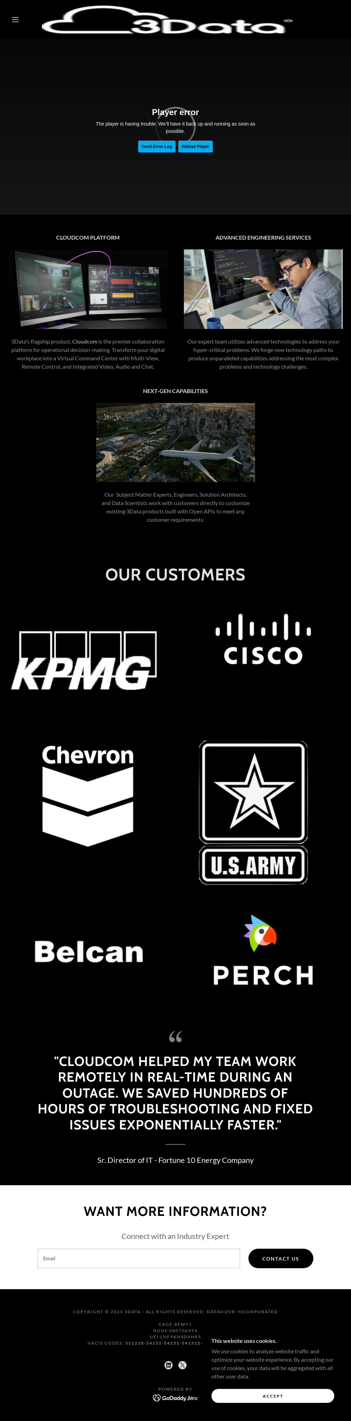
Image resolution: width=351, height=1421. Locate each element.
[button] (16, 20)
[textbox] (139, 1258)
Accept (273, 1396)
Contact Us (280, 1259)
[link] (167, 19)
